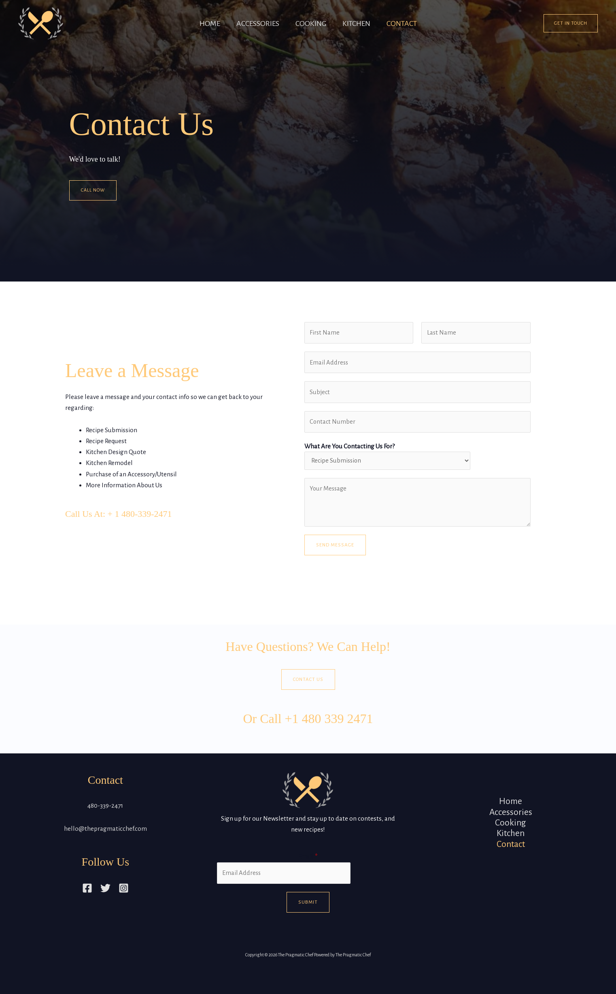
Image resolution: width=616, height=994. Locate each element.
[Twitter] (105, 891)
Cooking (310, 23)
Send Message (335, 548)
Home (201, 23)
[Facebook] (87, 891)
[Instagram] (124, 891)
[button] (571, 23)
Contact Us (308, 682)
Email (308, 860)
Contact (410, 23)
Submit (308, 906)
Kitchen (360, 23)
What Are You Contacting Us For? (349, 448)
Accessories (253, 23)
